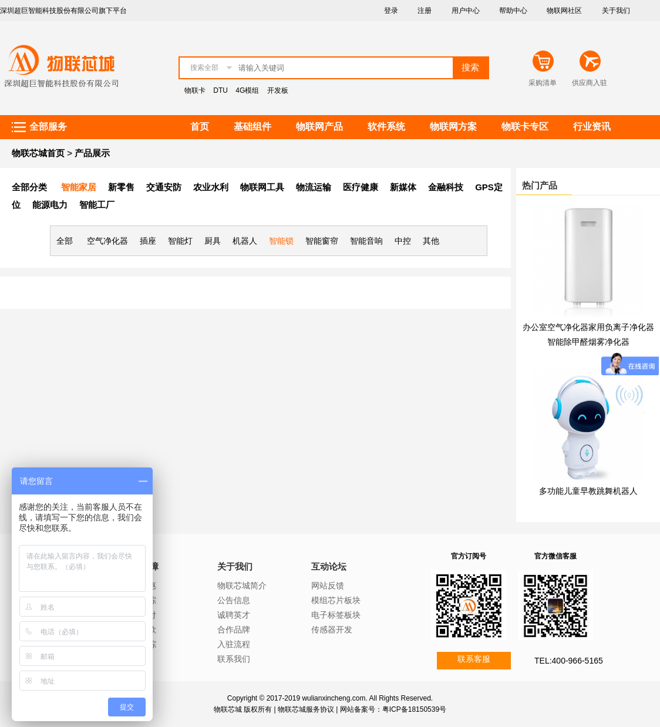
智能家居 (78, 187)
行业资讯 (592, 127)
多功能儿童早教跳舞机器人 (588, 491)
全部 (64, 240)
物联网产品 (319, 127)
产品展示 (92, 153)
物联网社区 (564, 10)
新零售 (121, 187)
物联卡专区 (524, 127)
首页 (199, 127)
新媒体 (403, 187)
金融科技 (445, 187)
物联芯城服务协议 (306, 709)
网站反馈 (327, 585)
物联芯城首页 (38, 153)
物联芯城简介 (242, 585)
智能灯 (180, 240)
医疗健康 (360, 187)
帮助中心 (513, 10)
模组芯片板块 (336, 600)
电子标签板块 (336, 615)
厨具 (212, 240)
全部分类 (29, 187)
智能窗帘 (321, 240)
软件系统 (386, 127)
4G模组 (247, 90)
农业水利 (210, 187)
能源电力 (50, 205)
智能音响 (366, 240)
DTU (220, 90)
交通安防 (163, 187)
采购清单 (542, 83)
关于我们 (616, 10)
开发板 (277, 90)
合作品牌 (233, 629)
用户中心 (466, 10)
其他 (431, 240)
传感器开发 (331, 629)
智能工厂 (97, 205)
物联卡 (195, 90)
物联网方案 (453, 127)
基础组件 (252, 127)
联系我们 (233, 659)
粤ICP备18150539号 (414, 709)
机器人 (245, 240)
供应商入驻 (589, 83)
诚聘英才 (233, 615)
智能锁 (281, 240)
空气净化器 (107, 240)
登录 (391, 10)
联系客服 (473, 659)
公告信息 (233, 600)
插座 (148, 240)
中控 (403, 240)
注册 (424, 10)
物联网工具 (262, 187)
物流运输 (313, 187)
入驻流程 (233, 644)
